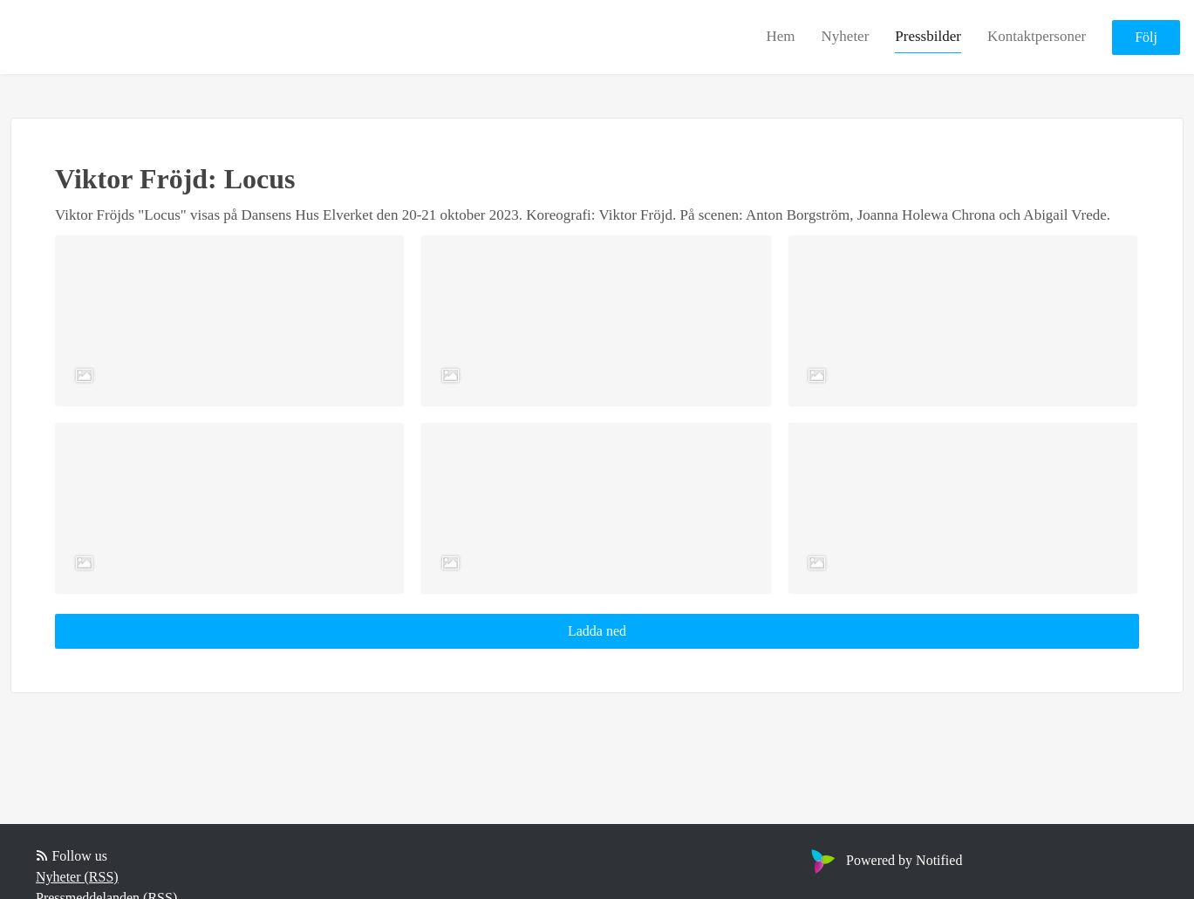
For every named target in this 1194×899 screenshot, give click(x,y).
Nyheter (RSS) (77, 876)
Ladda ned (597, 630)
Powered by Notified (884, 860)
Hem (781, 36)
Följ (1146, 37)
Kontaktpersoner (1036, 36)
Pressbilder (928, 36)
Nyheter (846, 36)
